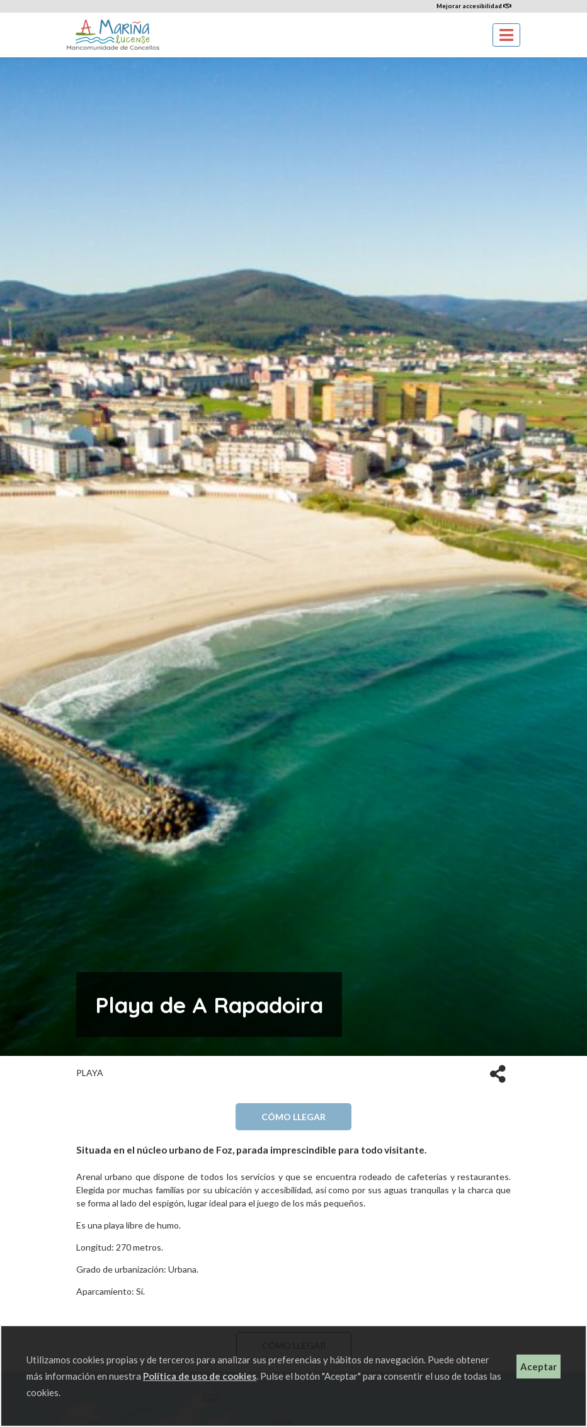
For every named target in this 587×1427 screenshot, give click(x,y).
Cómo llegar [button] (293, 1116)
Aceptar (538, 1366)
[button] (498, 1073)
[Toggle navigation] (506, 35)
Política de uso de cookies (199, 1376)
